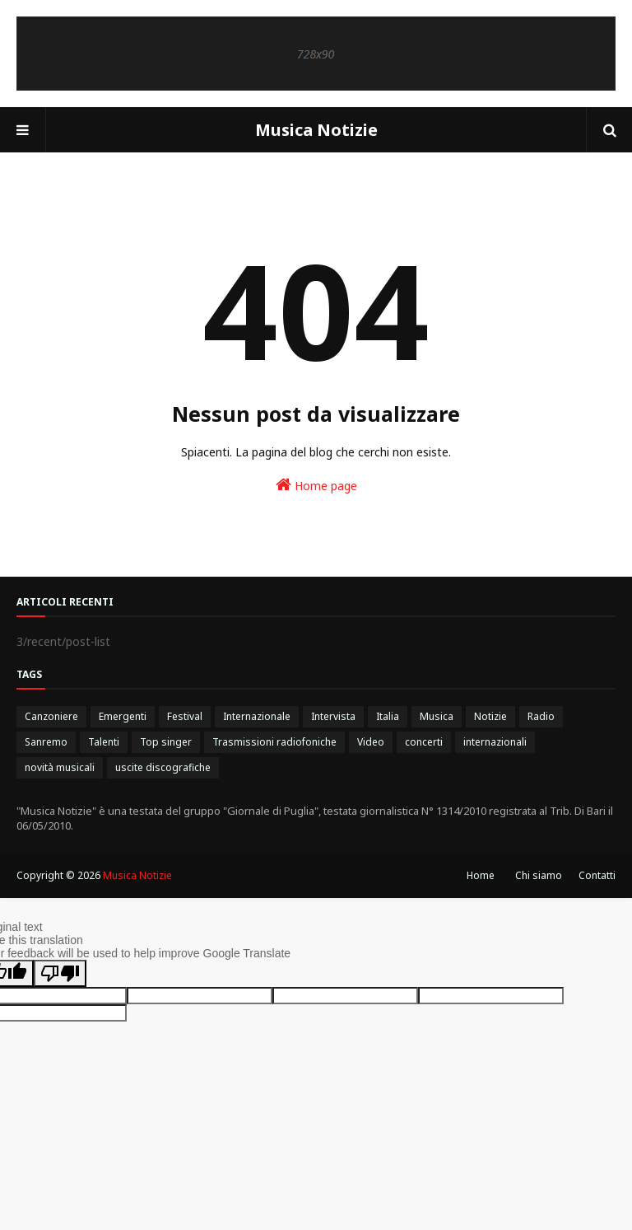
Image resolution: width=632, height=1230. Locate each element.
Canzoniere (51, 716)
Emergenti (122, 716)
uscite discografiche (163, 767)
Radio (541, 716)
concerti (424, 742)
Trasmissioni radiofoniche (274, 742)
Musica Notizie (316, 130)
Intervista (333, 716)
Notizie (490, 716)
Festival (184, 716)
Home (481, 875)
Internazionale (256, 716)
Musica (436, 716)
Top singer (166, 742)
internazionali (495, 742)
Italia (387, 716)
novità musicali (60, 767)
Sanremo (46, 742)
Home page (316, 484)
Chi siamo (538, 875)
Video (370, 742)
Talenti (103, 742)
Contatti (597, 875)
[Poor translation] (60, 973)
